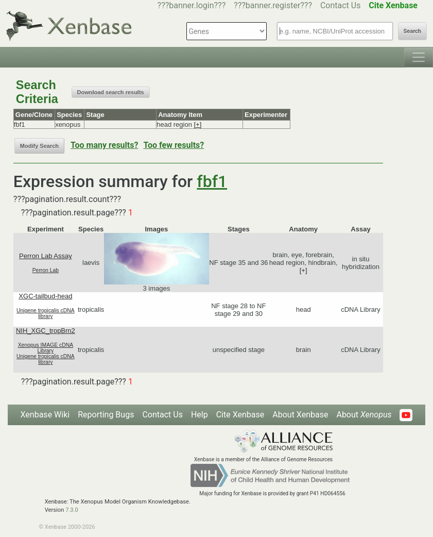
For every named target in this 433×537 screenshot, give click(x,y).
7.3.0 (71, 510)
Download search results (110, 92)
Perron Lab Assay (45, 256)
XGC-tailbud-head (45, 296)
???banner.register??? (273, 5)
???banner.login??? (192, 5)
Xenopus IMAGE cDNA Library (45, 348)
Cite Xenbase (240, 414)
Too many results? (104, 145)
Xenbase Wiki (45, 414)
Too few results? (173, 145)
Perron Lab (45, 270)
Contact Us (340, 5)
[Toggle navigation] (418, 57)
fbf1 (212, 181)
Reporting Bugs (106, 414)
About (363, 414)
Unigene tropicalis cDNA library (45, 313)
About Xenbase (300, 414)
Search (412, 31)
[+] (197, 124)
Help (199, 414)
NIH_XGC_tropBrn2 (45, 330)
